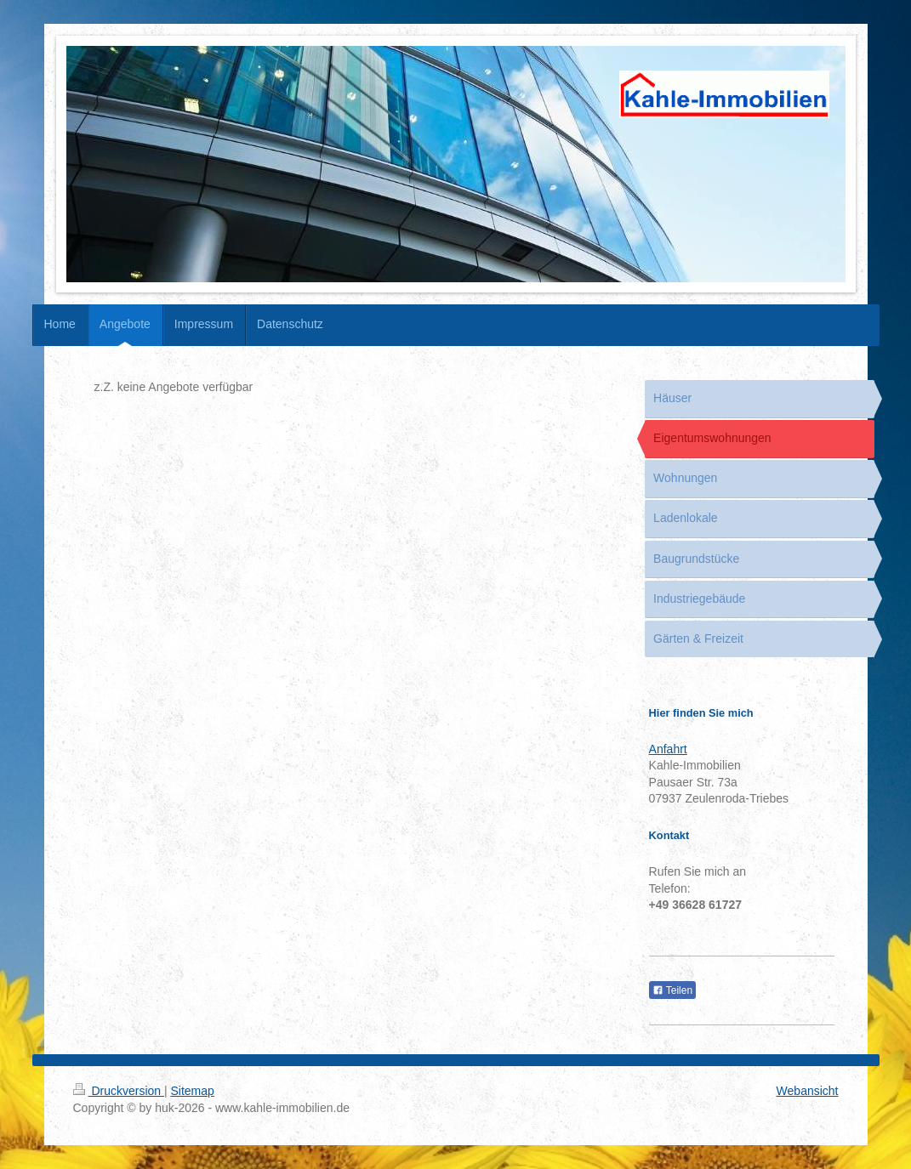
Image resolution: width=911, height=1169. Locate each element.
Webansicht (808, 1091)
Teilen (672, 990)
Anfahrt (668, 749)
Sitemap (192, 1091)
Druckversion (118, 1091)
